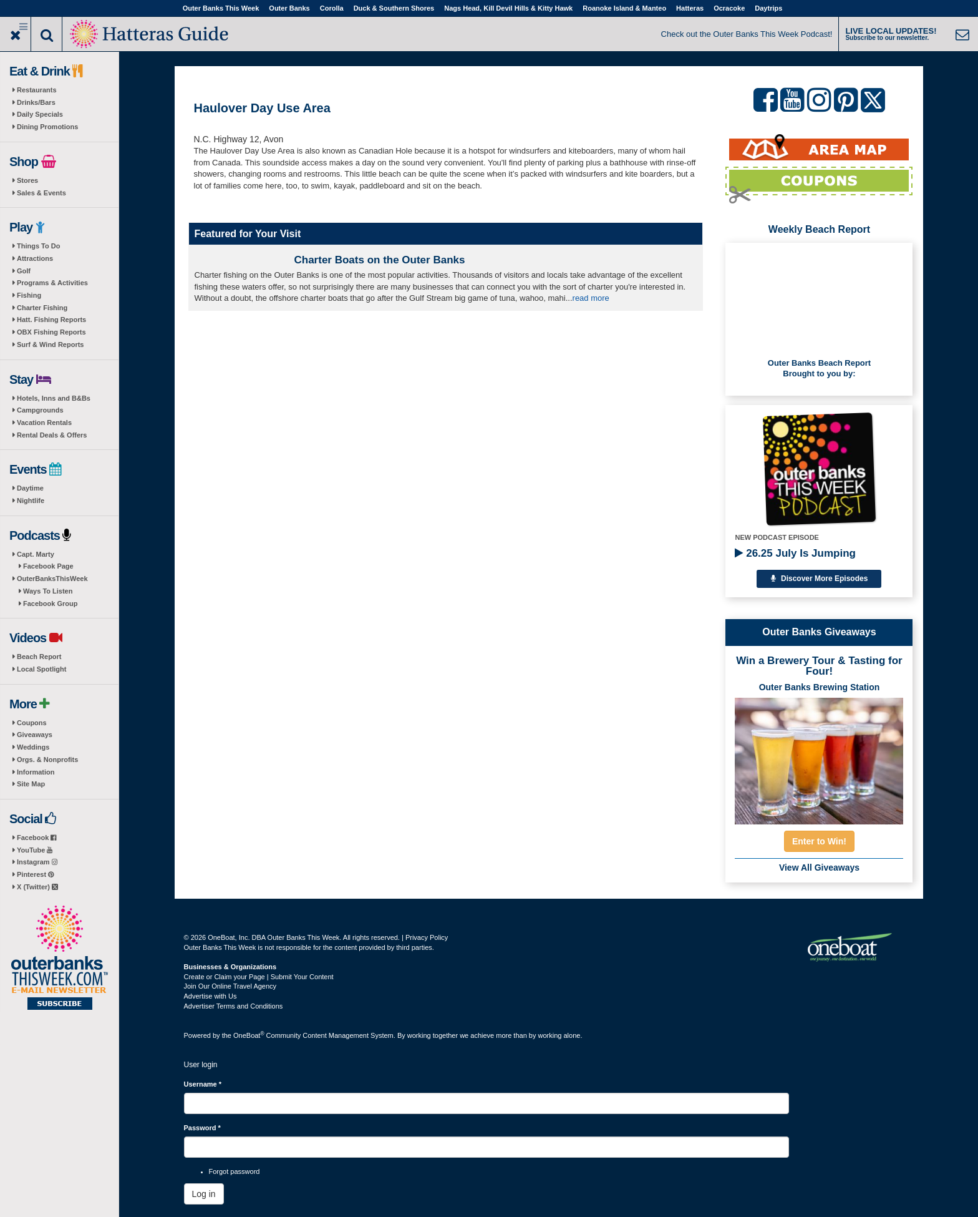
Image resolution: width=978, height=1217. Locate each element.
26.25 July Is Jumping (795, 553)
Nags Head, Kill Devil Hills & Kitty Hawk (508, 8)
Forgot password (234, 1171)
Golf (24, 271)
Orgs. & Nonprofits (47, 759)
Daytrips (768, 8)
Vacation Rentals (44, 422)
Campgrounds (40, 410)
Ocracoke (729, 8)
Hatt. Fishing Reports (51, 319)
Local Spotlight (41, 669)
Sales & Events (41, 193)
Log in (204, 1194)
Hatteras (690, 8)
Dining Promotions (47, 126)
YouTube (34, 850)
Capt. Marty (35, 554)
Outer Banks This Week (221, 8)
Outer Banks (289, 8)
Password (202, 1127)
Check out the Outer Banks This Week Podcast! (747, 34)
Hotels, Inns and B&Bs (53, 398)
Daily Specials (40, 114)
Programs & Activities (52, 282)
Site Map (31, 784)
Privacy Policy (426, 937)
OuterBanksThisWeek (52, 578)
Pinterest (35, 874)
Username (203, 1084)
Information (36, 772)
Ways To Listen (47, 591)
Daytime (30, 488)
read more (591, 298)
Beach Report (39, 656)
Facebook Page (48, 566)
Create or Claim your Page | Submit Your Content (259, 976)
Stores (27, 180)
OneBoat (248, 1035)
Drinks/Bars (36, 102)
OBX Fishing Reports (51, 332)
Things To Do (38, 246)
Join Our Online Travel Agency (230, 986)
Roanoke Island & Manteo (624, 8)
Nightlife (30, 500)
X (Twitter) (37, 887)
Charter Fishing (42, 307)
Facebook (36, 837)
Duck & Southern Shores (394, 8)
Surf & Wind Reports (50, 344)
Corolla (332, 8)
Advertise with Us (210, 996)
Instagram (37, 862)
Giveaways (34, 734)
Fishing (29, 295)
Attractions (35, 258)
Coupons (32, 722)
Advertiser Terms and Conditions (233, 1006)
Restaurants (37, 90)
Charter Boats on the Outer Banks (379, 260)
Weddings (33, 747)
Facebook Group (50, 603)
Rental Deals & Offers (52, 435)
